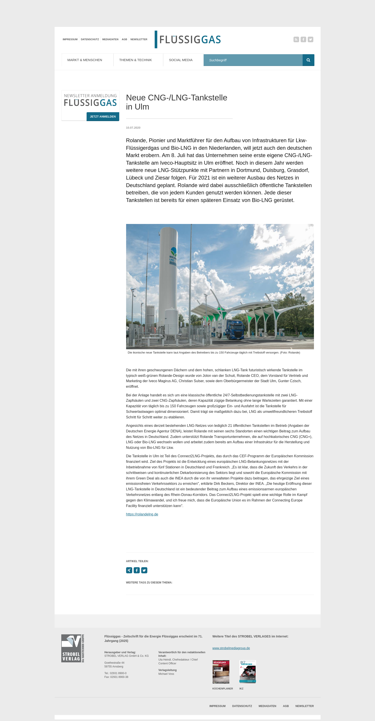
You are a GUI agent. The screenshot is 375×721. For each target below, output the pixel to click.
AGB (124, 39)
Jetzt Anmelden (103, 118)
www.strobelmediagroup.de (231, 649)
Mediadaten (110, 39)
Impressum (70, 39)
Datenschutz (90, 39)
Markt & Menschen (89, 60)
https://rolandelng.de (142, 515)
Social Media (187, 60)
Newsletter (139, 39)
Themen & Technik (141, 60)
